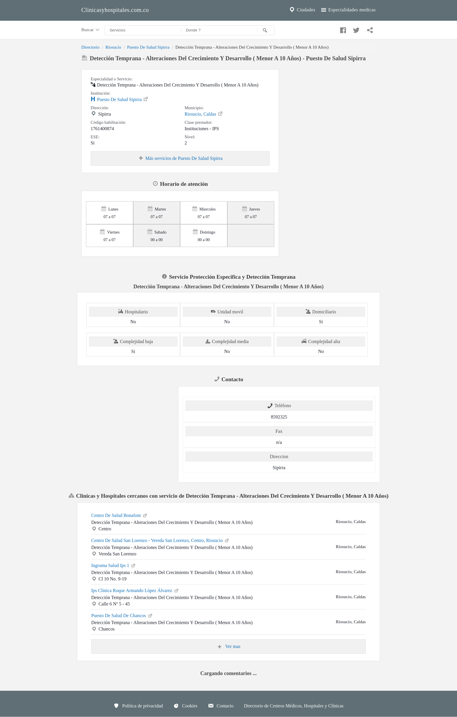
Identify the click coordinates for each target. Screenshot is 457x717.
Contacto (220, 706)
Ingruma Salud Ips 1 (113, 565)
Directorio (90, 47)
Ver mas (228, 646)
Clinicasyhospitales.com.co (115, 10)
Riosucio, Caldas (203, 113)
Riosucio (113, 47)
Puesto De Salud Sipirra (148, 47)
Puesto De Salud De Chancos (122, 615)
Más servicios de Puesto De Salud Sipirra (180, 158)
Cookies (185, 706)
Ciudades (302, 10)
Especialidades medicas (348, 10)
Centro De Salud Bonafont (119, 515)
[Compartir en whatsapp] (369, 29)
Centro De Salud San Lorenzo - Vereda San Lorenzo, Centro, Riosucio (160, 540)
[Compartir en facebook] (342, 29)
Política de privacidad (138, 706)
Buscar (91, 30)
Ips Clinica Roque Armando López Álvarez (135, 590)
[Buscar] (265, 30)
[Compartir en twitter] (355, 29)
